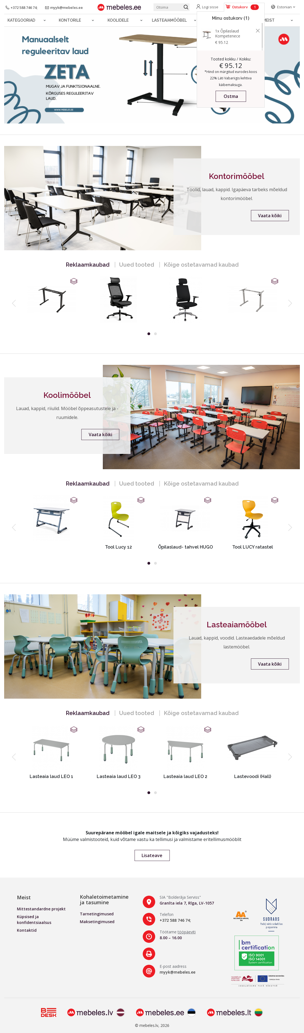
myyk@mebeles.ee (177, 972)
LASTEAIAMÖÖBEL (169, 20)
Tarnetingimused (97, 913)
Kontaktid (27, 930)
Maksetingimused (97, 921)
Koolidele (118, 20)
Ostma (231, 96)
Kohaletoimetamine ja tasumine (104, 899)
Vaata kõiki (270, 216)
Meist (269, 20)
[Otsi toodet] (172, 7)
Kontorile (70, 20)
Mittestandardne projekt (41, 908)
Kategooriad (21, 20)
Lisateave (152, 855)
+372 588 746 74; (175, 920)
